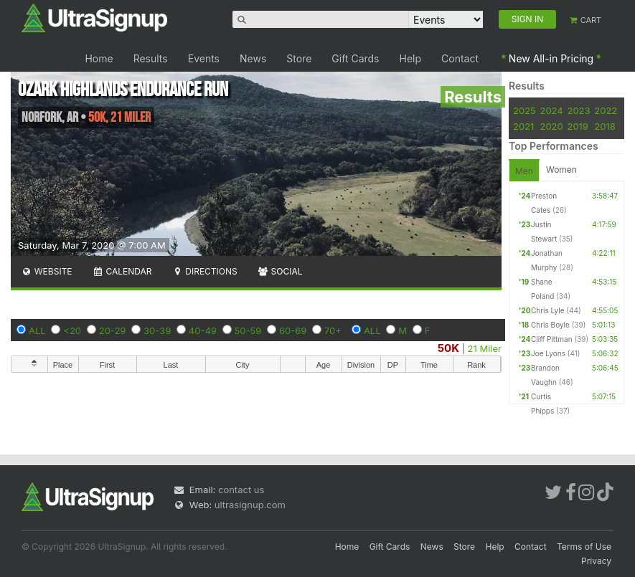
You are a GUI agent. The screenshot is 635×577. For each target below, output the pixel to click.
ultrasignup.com (250, 504)
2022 (605, 110)
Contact (460, 58)
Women (561, 169)
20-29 (112, 330)
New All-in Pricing (551, 58)
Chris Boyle (550, 324)
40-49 (203, 330)
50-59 (248, 330)
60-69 (292, 330)
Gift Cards (355, 58)
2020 (551, 126)
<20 (72, 330)
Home (99, 58)
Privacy (596, 560)
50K (448, 348)
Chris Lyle (548, 310)
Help (411, 58)
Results (150, 58)
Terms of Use (584, 546)
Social (280, 271)
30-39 (157, 330)
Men (524, 171)
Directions (204, 271)
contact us (241, 489)
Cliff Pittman (552, 339)
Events (204, 58)
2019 (577, 126)
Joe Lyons (548, 353)
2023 (578, 110)
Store (298, 58)
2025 (524, 110)
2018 (604, 126)
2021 (523, 126)
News (253, 58)
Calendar (122, 271)
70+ (333, 330)
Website (46, 271)
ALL (37, 330)
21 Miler (485, 348)
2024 (551, 110)
